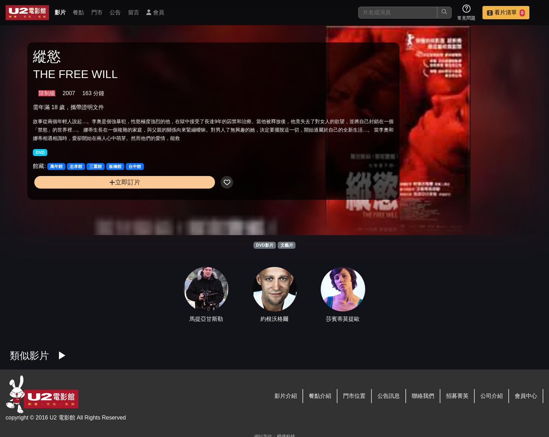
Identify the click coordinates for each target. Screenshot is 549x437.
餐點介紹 (320, 396)
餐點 (78, 12)
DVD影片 (264, 245)
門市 (97, 12)
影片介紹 (285, 396)
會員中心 (526, 396)
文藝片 (286, 245)
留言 (133, 12)
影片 (60, 12)
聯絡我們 (423, 396)
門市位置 (354, 396)
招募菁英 (457, 396)
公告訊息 (388, 396)
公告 (115, 12)
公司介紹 (491, 396)
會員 (155, 12)
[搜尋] (397, 13)
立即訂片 (93, 196)
